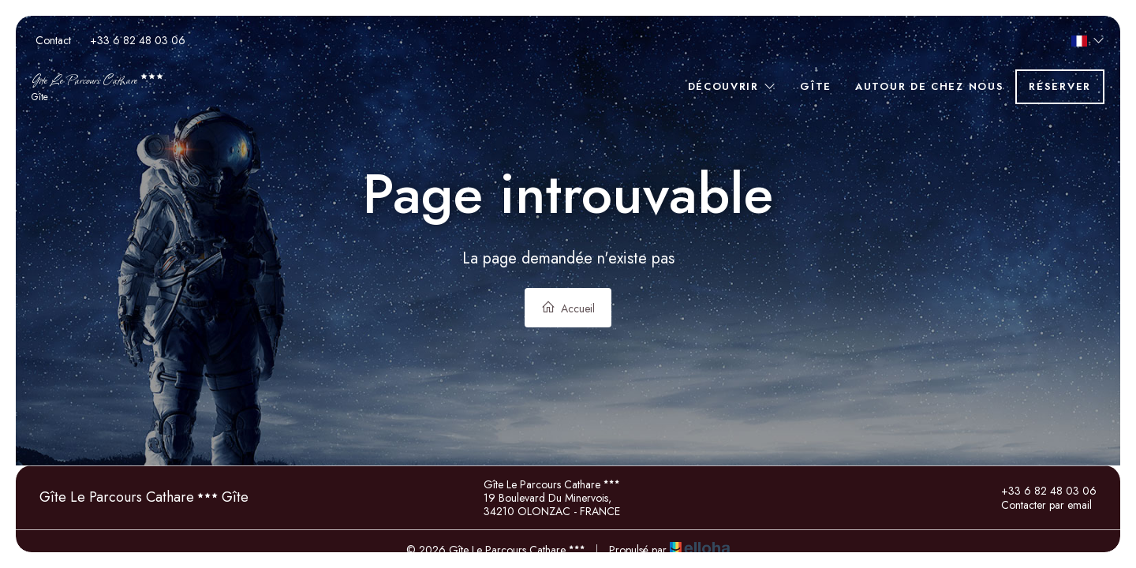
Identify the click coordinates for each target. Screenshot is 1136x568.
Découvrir (732, 86)
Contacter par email (1037, 505)
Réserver (1060, 86)
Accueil (568, 308)
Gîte (815, 86)
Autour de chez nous (929, 86)
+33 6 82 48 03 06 (1040, 491)
